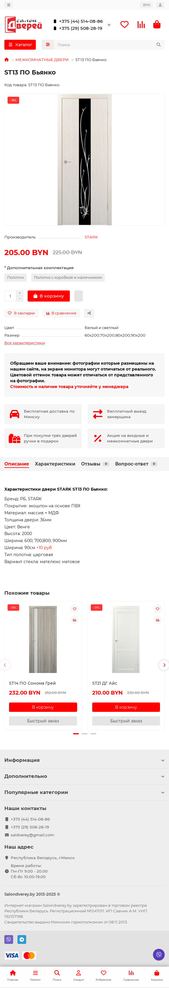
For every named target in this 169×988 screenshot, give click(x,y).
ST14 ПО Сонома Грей (32, 683)
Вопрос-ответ (136, 464)
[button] (5, 665)
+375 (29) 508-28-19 (76, 28)
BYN (146, 5)
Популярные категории (84, 792)
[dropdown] (8, 5)
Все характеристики (24, 342)
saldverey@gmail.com (32, 834)
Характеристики (55, 464)
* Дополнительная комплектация (39, 267)
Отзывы (95, 464)
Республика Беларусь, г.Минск (43, 857)
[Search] (109, 45)
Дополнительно (84, 775)
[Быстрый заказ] (78, 296)
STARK (91, 237)
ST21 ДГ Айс (104, 683)
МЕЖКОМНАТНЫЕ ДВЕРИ (42, 59)
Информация (84, 759)
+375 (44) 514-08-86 (77, 21)
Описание (16, 464)
